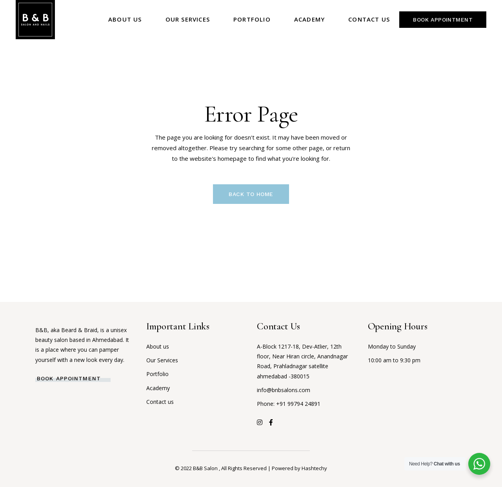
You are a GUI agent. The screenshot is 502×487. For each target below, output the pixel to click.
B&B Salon (206, 468)
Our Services (162, 360)
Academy (158, 388)
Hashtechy (314, 468)
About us (157, 346)
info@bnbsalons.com (283, 390)
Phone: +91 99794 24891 (288, 403)
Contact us (160, 401)
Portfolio (157, 374)
